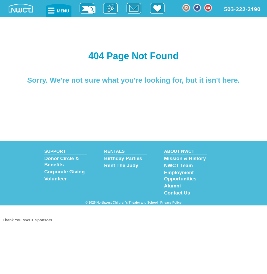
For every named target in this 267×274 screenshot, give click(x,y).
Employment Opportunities (180, 175)
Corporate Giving (64, 171)
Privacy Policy (170, 202)
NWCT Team (178, 165)
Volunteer (55, 178)
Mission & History (185, 158)
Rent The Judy (121, 165)
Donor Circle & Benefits (61, 161)
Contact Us (177, 193)
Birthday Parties (123, 158)
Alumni (172, 185)
